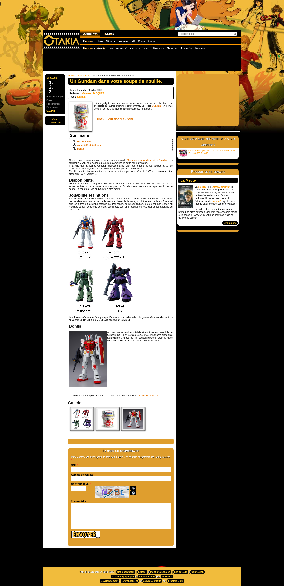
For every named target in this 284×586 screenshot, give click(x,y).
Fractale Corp (175, 581)
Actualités (90, 34)
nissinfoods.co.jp (148, 395)
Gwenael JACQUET (93, 93)
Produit (88, 41)
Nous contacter (125, 572)
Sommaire (51, 77)
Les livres (123, 41)
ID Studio (167, 576)
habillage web (147, 576)
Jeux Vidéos (186, 48)
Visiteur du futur (221, 187)
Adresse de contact (82, 474)
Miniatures (158, 48)
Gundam (157, 106)
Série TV (110, 41)
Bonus (80, 149)
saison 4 (203, 187)
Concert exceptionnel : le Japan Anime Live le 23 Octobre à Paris (207, 153)
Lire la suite (230, 223)
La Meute (188, 180)
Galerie (50, 110)
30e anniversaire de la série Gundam (147, 160)
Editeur (142, 572)
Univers (108, 34)
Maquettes (172, 48)
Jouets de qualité (118, 48)
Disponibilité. (84, 141)
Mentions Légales (160, 572)
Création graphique (123, 576)
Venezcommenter (55, 120)
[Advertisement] (142, 61)
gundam (81, 96)
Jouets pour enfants (140, 48)
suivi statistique (152, 581)
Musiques (200, 48)
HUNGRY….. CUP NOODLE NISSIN (113, 119)
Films (100, 41)
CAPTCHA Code (80, 484)
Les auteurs (180, 572)
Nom (73, 465)
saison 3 (216, 201)
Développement (109, 581)
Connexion (197, 572)
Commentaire (78, 501)
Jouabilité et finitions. (89, 145)
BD (133, 41)
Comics (151, 41)
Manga (141, 41)
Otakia (71, 75)
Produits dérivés (94, 48)
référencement (129, 581)
